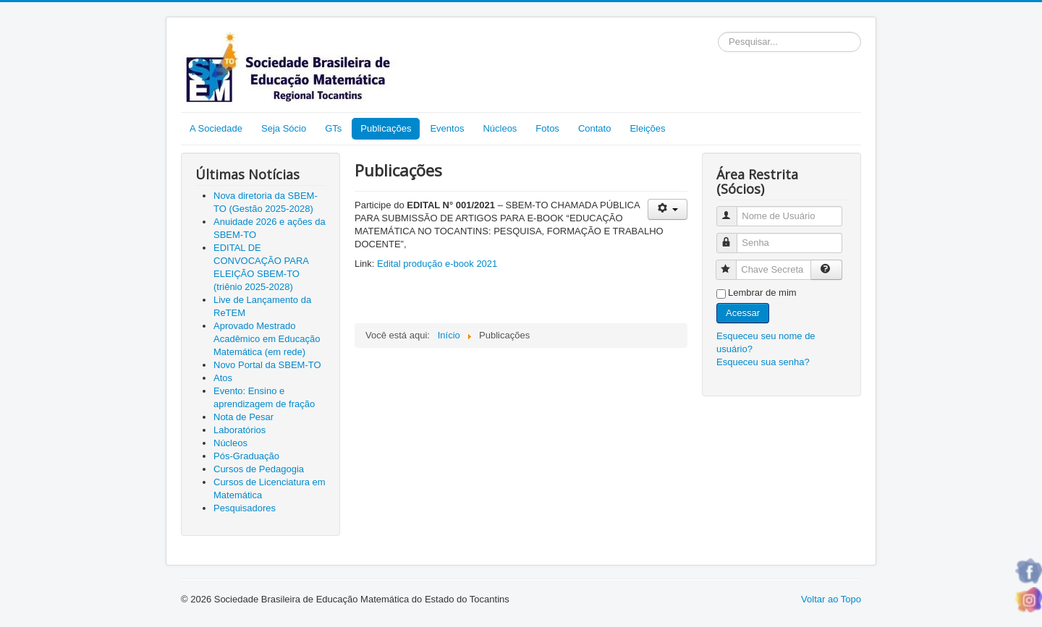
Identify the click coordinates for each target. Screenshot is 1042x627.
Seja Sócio (283, 128)
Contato (594, 128)
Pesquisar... (718, 32)
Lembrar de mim (762, 292)
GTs (333, 128)
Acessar (743, 312)
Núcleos (500, 128)
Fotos (547, 128)
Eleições (647, 128)
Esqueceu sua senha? (763, 362)
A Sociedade (216, 128)
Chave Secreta (732, 263)
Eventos (447, 128)
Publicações (385, 128)
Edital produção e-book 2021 (437, 263)
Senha (733, 236)
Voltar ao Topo (831, 599)
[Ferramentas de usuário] (667, 209)
